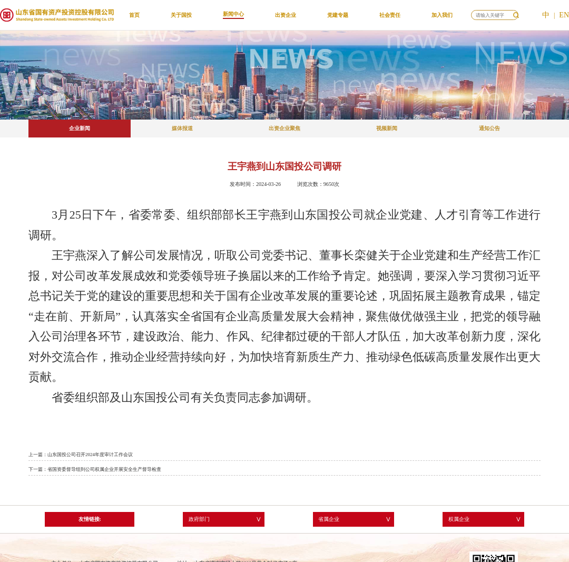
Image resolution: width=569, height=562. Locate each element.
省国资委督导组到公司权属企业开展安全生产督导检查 (104, 469)
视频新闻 (386, 128)
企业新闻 (79, 128)
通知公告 (489, 128)
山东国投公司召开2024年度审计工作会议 (90, 454)
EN (564, 15)
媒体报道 (182, 128)
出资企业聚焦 (284, 128)
